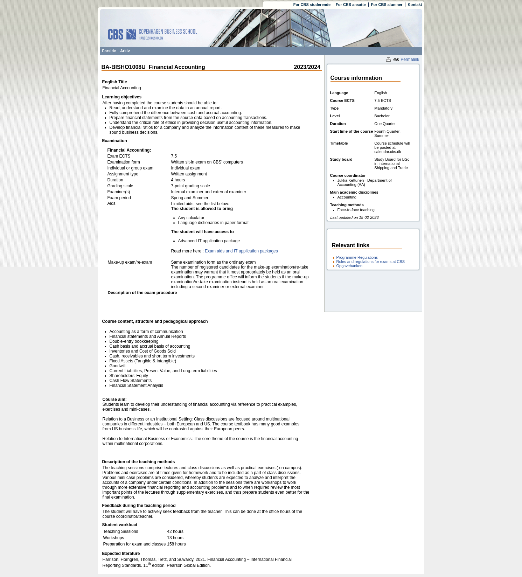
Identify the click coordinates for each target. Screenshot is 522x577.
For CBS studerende (311, 4)
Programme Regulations (357, 257)
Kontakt (415, 4)
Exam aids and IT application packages (241, 251)
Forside (109, 51)
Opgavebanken (349, 266)
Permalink (406, 59)
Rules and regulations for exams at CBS (370, 261)
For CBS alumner (387, 4)
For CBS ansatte (351, 4)
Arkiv (125, 51)
